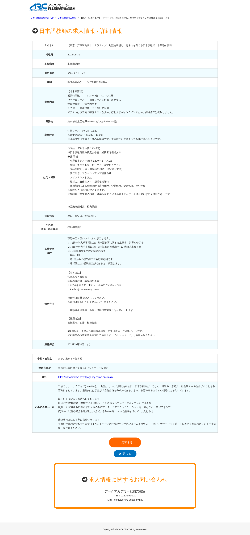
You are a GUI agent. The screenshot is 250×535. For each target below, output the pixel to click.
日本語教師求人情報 (66, 18)
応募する (127, 442)
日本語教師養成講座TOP (42, 18)
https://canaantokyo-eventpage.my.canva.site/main (85, 377)
